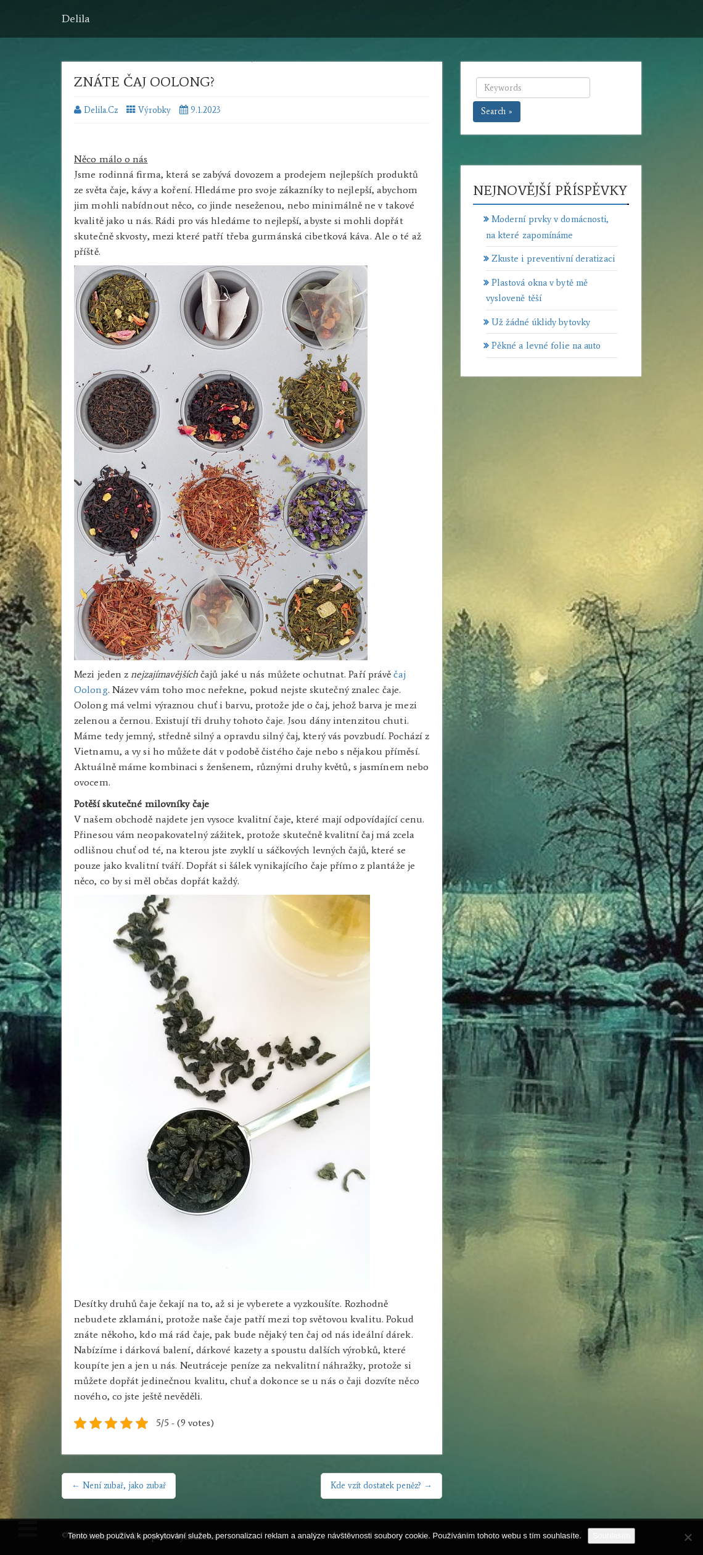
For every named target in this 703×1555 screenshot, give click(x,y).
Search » (496, 111)
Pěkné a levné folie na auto (546, 345)
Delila (76, 18)
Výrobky (154, 110)
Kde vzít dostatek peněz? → (381, 1485)
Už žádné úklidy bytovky (540, 322)
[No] (687, 1537)
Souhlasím (611, 1535)
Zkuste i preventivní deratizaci (553, 258)
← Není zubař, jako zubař (119, 1485)
